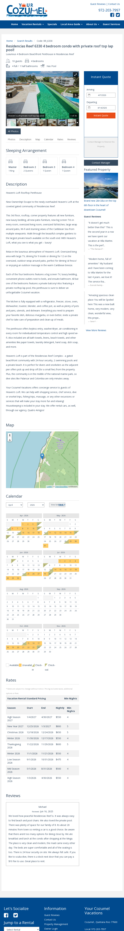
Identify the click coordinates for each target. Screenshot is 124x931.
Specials (52, 24)
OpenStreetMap (61, 487)
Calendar (48, 139)
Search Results (24, 40)
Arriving (90, 89)
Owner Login (51, 928)
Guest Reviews (98, 4)
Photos (11, 139)
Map (37, 139)
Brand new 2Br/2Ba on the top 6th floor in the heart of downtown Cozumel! (100, 205)
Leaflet (49, 487)
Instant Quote (101, 115)
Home (14, 24)
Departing (92, 102)
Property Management (56, 924)
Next (61, 504)
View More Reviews (96, 330)
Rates (60, 139)
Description (25, 139)
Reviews (71, 139)
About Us (92, 24)
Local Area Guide (72, 24)
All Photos (13, 131)
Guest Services (111, 24)
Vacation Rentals (33, 24)
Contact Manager (101, 162)
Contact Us (114, 4)
